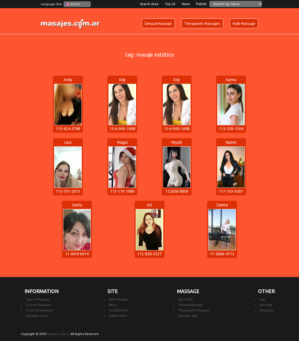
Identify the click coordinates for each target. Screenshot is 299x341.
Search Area (149, 4)
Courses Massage (38, 304)
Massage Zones (37, 315)
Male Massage (244, 23)
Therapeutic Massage (193, 310)
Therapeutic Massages (202, 23)
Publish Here (118, 315)
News (186, 4)
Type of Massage (38, 299)
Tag (262, 299)
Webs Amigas (118, 299)
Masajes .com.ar (58, 334)
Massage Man (188, 315)
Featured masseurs (39, 310)
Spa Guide (185, 299)
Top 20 (170, 4)
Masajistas (266, 310)
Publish (201, 4)
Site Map (265, 304)
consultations (118, 310)
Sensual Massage (158, 23)
